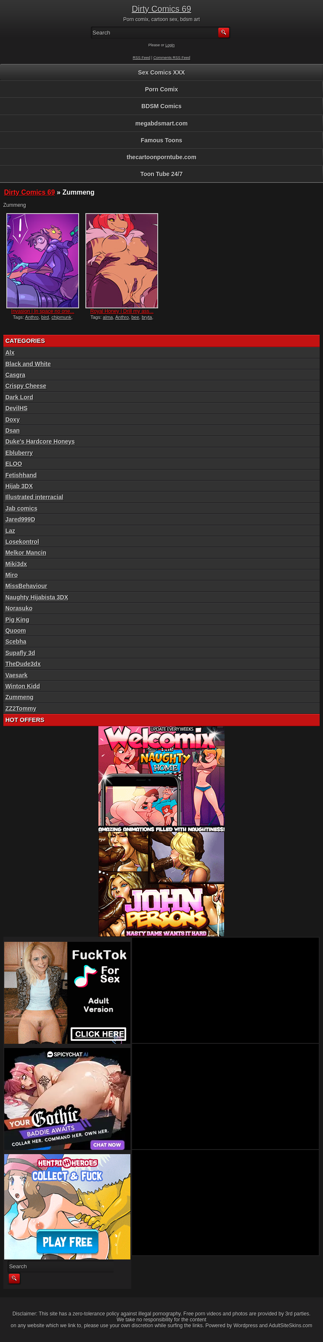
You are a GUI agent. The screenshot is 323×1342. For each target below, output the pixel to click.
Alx (10, 353)
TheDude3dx (23, 664)
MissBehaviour (26, 586)
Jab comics (21, 508)
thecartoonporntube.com (161, 157)
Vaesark (16, 675)
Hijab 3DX (19, 486)
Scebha (15, 641)
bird (45, 317)
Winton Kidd (22, 686)
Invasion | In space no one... (42, 311)
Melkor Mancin (25, 553)
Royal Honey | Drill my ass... (122, 311)
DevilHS (16, 408)
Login (170, 45)
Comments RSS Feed (172, 58)
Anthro (32, 317)
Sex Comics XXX (161, 72)
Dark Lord (19, 397)
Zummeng (19, 697)
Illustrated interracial (34, 497)
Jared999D (20, 519)
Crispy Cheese (25, 386)
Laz (10, 531)
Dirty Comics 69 (161, 8)
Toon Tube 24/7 (161, 174)
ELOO (13, 464)
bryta (147, 317)
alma (108, 317)
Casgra (15, 375)
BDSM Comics (161, 106)
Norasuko (19, 608)
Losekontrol (22, 542)
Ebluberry (19, 453)
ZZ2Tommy (21, 708)
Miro (11, 575)
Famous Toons (162, 140)
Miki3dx (16, 564)
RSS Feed (142, 58)
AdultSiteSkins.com (290, 1326)
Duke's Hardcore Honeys (40, 441)
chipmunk (61, 317)
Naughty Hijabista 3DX (36, 597)
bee (135, 317)
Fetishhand (21, 475)
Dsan (12, 430)
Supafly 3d (20, 653)
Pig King (17, 620)
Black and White (28, 364)
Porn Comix (161, 89)
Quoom (15, 631)
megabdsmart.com (161, 123)
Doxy (12, 419)
